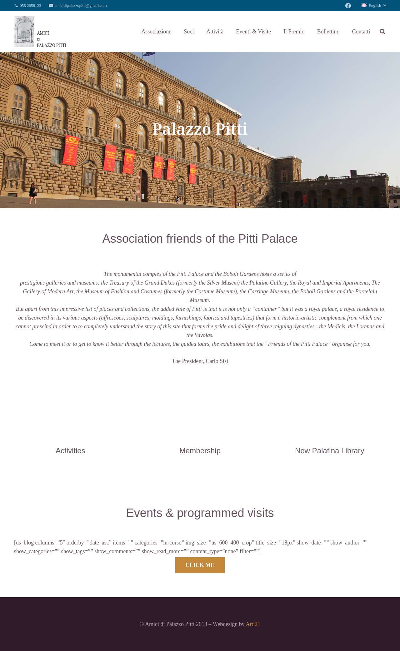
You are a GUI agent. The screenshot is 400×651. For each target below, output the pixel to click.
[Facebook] (348, 5)
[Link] (40, 31)
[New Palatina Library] (329, 437)
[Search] (382, 31)
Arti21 (253, 624)
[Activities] (70, 437)
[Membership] (200, 437)
